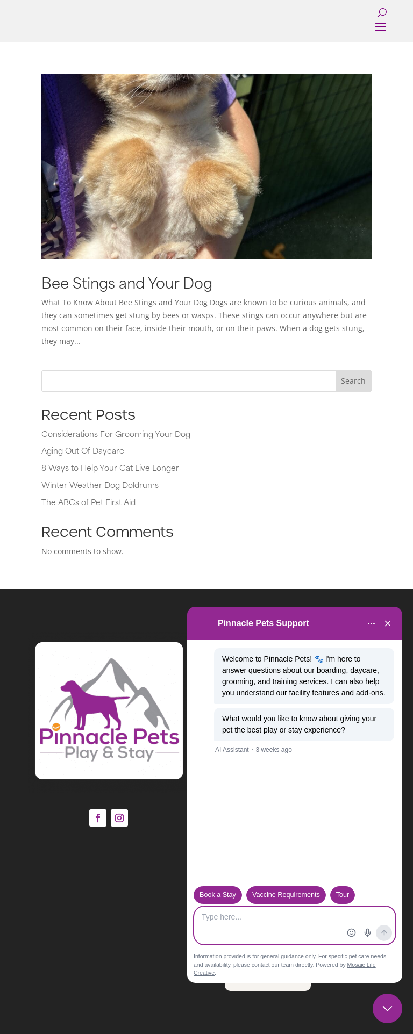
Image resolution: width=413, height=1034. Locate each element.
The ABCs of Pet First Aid (88, 502)
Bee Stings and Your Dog (126, 281)
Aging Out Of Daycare (82, 450)
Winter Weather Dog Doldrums (100, 484)
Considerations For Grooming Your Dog (115, 433)
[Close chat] (387, 1008)
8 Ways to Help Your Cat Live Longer (110, 467)
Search (353, 381)
